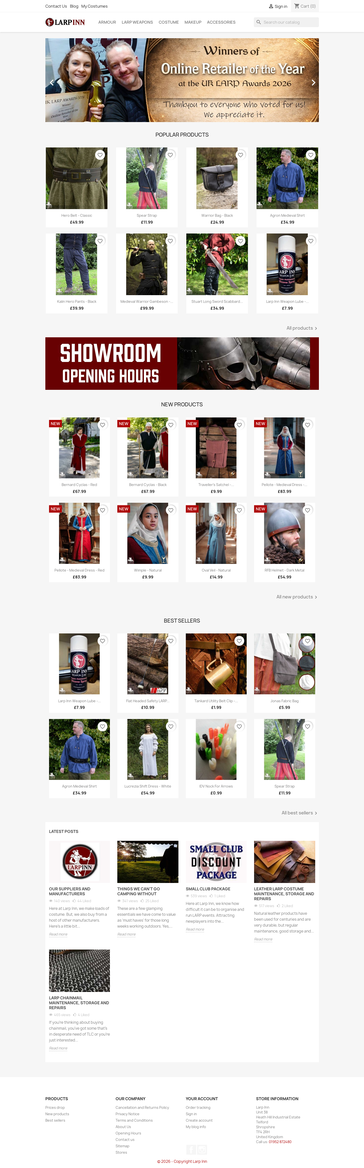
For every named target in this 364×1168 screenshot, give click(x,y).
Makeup (193, 22)
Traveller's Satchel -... (216, 484)
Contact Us (56, 6)
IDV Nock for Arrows (216, 786)
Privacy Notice (127, 1114)
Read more (58, 934)
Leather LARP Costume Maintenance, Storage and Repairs (284, 893)
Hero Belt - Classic (76, 215)
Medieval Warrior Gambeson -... (147, 301)
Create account (199, 1120)
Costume (169, 22)
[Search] (286, 22)
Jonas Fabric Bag (285, 701)
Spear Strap (147, 215)
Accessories (221, 22)
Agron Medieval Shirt (287, 215)
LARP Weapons (137, 22)
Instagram (202, 1150)
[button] (66, 80)
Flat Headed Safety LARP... (148, 701)
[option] (182, 80)
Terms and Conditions (134, 1120)
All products (303, 328)
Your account (202, 1098)
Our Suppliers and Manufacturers (69, 891)
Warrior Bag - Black (217, 215)
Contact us (125, 1139)
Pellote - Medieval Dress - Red (79, 570)
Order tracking (198, 1107)
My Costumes (94, 6)
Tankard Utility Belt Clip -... (216, 701)
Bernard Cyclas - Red (79, 484)
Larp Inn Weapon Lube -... (287, 301)
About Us (123, 1126)
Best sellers (55, 1120)
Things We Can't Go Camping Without (138, 891)
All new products (298, 597)
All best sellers (300, 813)
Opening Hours (128, 1133)
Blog (74, 6)
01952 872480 (280, 1141)
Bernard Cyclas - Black (148, 484)
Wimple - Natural (148, 570)
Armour (107, 22)
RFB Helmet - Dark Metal (284, 570)
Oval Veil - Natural (216, 570)
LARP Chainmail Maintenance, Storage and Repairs (79, 1002)
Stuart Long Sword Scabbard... (217, 301)
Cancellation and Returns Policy (142, 1107)
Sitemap (122, 1146)
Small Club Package (208, 889)
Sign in (191, 1114)
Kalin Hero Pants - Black (76, 301)
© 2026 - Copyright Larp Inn (182, 1161)
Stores (121, 1152)
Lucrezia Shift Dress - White (147, 786)
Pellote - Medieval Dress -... (284, 484)
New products (57, 1114)
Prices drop (55, 1107)
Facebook (191, 1150)
